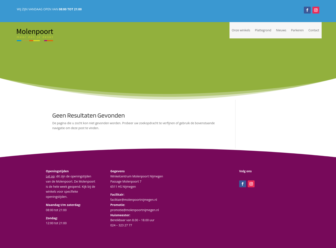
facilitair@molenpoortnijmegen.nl (133, 200)
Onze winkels (241, 30)
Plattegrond (263, 30)
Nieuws (281, 30)
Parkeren (297, 30)
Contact (313, 30)
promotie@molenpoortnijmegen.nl (134, 210)
